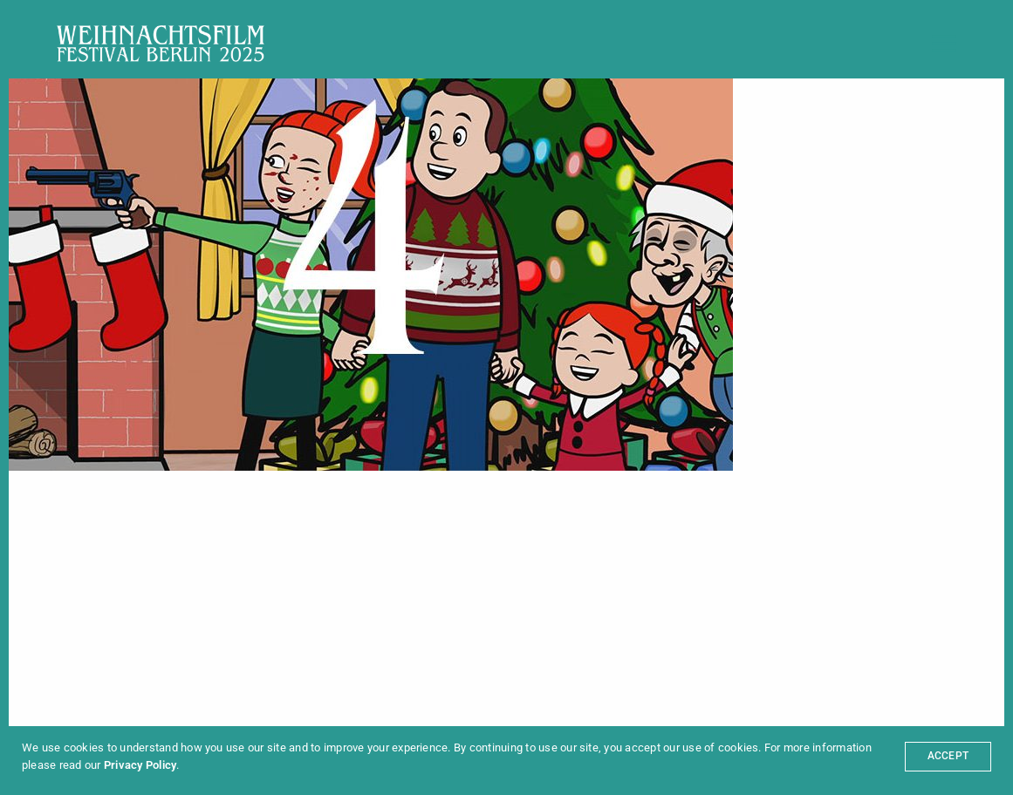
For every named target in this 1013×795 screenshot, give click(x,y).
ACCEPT (948, 756)
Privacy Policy (140, 764)
